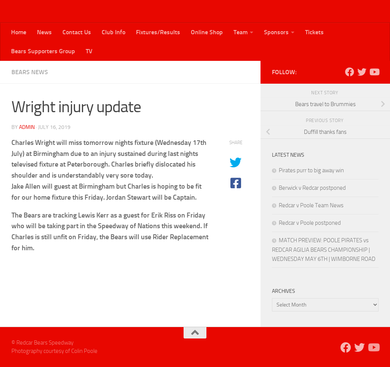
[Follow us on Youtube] (374, 71)
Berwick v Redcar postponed (312, 187)
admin (27, 127)
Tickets (314, 32)
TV (89, 51)
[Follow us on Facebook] (349, 71)
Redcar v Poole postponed (310, 222)
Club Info (113, 32)
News (44, 32)
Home (18, 32)
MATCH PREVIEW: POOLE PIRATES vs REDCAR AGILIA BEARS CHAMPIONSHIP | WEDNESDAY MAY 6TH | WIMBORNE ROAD (324, 249)
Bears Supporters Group (43, 51)
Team (240, 32)
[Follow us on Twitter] (361, 71)
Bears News (29, 72)
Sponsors (276, 32)
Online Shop (207, 32)
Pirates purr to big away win (311, 170)
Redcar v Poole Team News (311, 205)
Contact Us (76, 32)
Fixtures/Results (158, 32)
